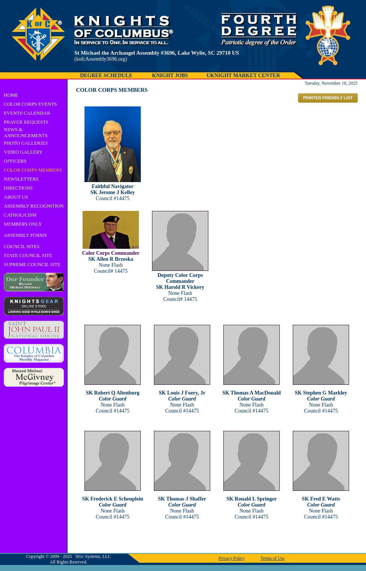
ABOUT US (16, 197)
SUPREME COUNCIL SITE (32, 264)
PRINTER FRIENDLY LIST (327, 98)
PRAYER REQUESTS (26, 122)
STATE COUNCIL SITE (28, 255)
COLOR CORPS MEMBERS (33, 170)
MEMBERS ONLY (23, 224)
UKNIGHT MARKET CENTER (243, 75)
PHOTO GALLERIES (26, 143)
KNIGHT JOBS (170, 75)
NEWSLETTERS (21, 179)
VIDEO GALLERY (23, 152)
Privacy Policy (231, 558)
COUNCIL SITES (21, 246)
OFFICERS (15, 161)
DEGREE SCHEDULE (106, 75)
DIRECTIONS (18, 188)
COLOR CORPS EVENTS (30, 104)
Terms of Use (273, 558)
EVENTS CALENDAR (27, 113)
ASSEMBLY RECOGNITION (34, 206)
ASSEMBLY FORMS (25, 235)
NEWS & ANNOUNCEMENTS (26, 132)
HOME (11, 95)
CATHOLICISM (20, 215)
